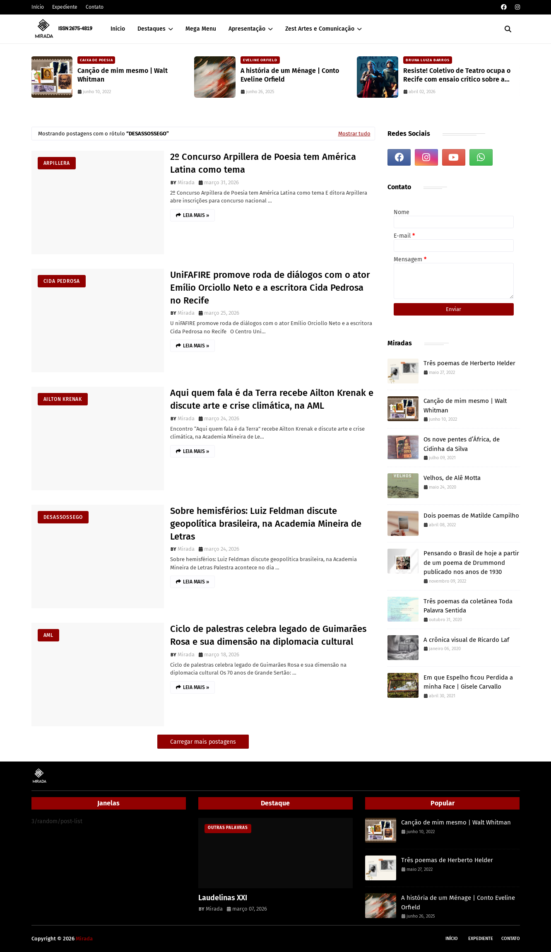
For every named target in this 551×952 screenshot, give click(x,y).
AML (48, 635)
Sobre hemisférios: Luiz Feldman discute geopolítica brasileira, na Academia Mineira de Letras (265, 523)
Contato (94, 7)
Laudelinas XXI (222, 897)
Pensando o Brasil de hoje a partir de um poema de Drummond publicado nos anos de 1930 (471, 563)
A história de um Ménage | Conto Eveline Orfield (290, 75)
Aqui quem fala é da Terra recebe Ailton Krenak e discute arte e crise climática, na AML (271, 399)
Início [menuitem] (118, 28)
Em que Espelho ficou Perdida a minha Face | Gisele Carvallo (468, 682)
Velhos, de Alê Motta (452, 478)
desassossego (63, 517)
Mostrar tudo (354, 133)
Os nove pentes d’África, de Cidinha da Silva (461, 444)
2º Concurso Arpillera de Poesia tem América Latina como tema (263, 163)
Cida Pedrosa (61, 281)
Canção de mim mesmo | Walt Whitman (122, 75)
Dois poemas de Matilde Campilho (471, 515)
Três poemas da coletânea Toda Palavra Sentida (468, 606)
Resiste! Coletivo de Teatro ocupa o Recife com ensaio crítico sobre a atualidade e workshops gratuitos (456, 75)
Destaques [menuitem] (151, 28)
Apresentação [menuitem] (247, 28)
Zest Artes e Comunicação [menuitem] (319, 28)
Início (37, 7)
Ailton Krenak (62, 399)
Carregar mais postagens (203, 741)
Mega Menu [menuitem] (200, 28)
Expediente (64, 7)
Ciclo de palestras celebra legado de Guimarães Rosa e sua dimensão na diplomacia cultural (268, 635)
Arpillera (56, 163)
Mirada (186, 182)
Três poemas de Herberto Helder (469, 363)
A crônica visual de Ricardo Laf (466, 640)
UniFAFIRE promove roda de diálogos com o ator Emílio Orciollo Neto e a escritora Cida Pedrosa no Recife (270, 287)
